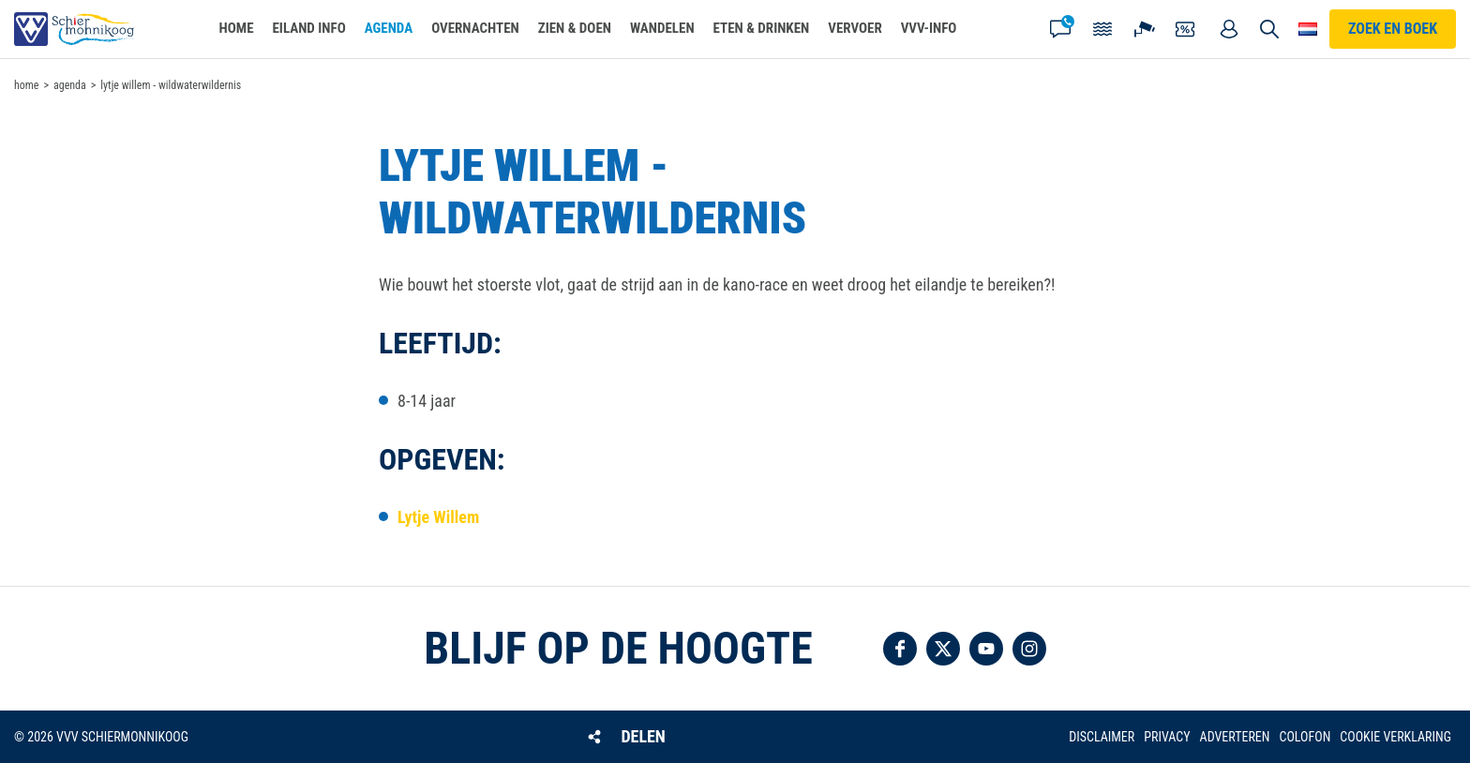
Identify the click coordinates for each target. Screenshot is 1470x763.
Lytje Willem (438, 517)
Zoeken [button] (1269, 29)
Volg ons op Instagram (1029, 649)
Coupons (1187, 29)
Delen (643, 736)
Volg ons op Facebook (900, 649)
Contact (1060, 29)
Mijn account (1229, 29)
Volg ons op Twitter (943, 649)
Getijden (1102, 29)
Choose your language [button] (1308, 29)
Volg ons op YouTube (986, 649)
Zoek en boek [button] (1392, 28)
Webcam (1144, 29)
